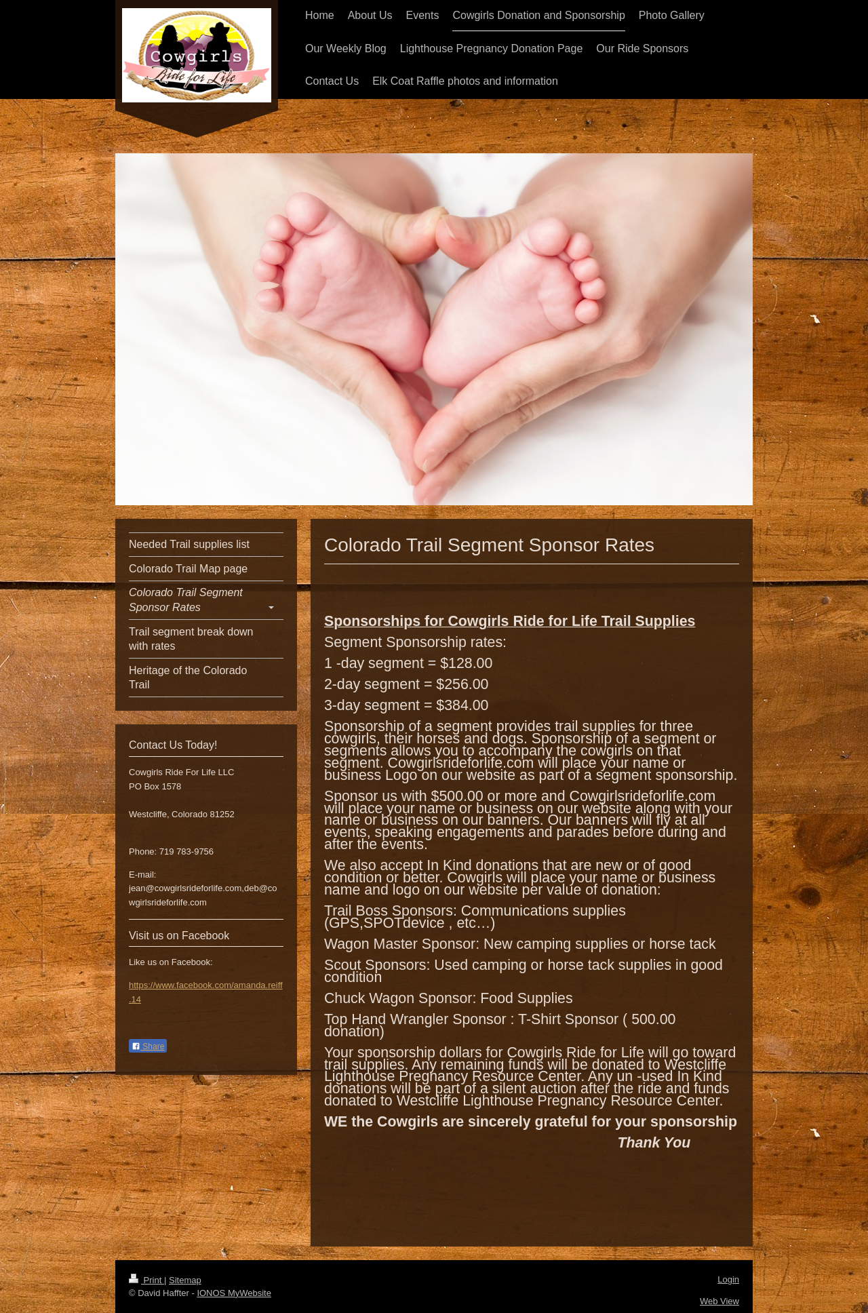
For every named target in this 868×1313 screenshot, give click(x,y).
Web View (719, 1301)
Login (728, 1279)
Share (148, 1046)
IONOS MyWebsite (234, 1293)
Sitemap (185, 1280)
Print (146, 1280)
